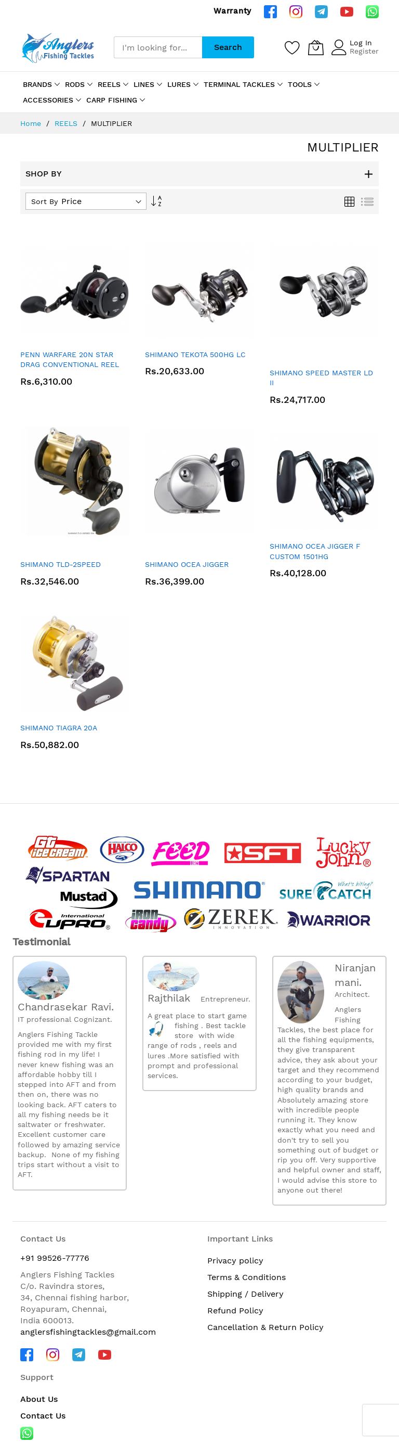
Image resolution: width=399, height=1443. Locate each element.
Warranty (232, 11)
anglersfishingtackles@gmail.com (88, 1332)
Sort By (44, 201)
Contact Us (42, 1416)
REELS (67, 123)
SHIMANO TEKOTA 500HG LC (195, 354)
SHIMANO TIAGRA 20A (58, 728)
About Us (39, 1399)
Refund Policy (235, 1310)
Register (364, 51)
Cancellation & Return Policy (265, 1327)
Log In (361, 43)
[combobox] (158, 47)
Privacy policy (235, 1260)
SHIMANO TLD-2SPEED (60, 564)
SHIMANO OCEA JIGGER (187, 564)
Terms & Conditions (246, 1277)
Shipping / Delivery (245, 1294)
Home (32, 123)
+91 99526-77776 (54, 1258)
